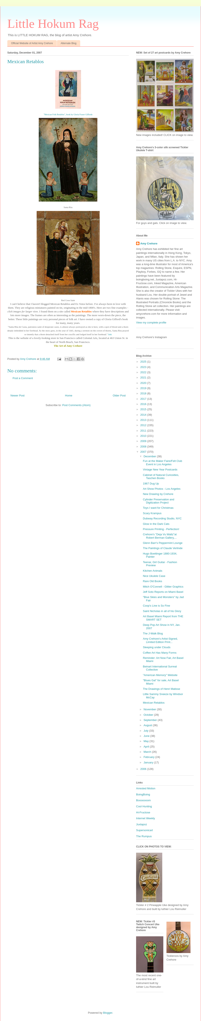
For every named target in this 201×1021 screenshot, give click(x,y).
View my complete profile (151, 322)
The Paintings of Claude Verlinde (162, 548)
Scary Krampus (152, 513)
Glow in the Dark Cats (156, 523)
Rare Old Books (152, 581)
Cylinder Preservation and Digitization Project (158, 501)
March (148, 751)
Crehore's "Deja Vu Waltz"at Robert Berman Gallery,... (160, 536)
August (148, 725)
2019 (143, 388)
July (146, 730)
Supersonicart (144, 830)
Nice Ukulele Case (154, 576)
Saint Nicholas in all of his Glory (162, 611)
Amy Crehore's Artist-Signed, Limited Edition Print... (160, 640)
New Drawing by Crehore (158, 494)
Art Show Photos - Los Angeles (161, 488)
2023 (143, 367)
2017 (143, 398)
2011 (143, 430)
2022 (143, 372)
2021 (143, 377)
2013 (143, 420)
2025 (143, 361)
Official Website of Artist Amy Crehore (32, 43)
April (147, 746)
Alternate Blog (68, 43)
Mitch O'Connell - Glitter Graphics (163, 586)
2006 (143, 769)
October (149, 714)
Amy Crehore (148, 243)
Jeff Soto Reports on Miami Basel (163, 591)
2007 (143, 451)
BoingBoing (143, 794)
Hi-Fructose (143, 812)
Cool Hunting (144, 806)
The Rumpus (144, 836)
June (147, 735)
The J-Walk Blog (153, 633)
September (151, 720)
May (146, 741)
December (150, 456)
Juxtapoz (141, 824)
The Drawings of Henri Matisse (161, 688)
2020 (143, 383)
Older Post (119, 395)
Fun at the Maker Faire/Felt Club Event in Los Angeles (162, 462)
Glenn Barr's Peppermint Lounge (162, 542)
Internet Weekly (145, 818)
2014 (143, 414)
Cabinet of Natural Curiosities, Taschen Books (161, 476)
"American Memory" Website (160, 675)
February (149, 757)
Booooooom (143, 800)
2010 (143, 435)
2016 (143, 404)
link (110, 334)
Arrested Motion (145, 788)
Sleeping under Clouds (156, 647)
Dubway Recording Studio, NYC (162, 518)
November (150, 709)
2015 (143, 409)
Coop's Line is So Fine (156, 605)
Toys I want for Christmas (158, 507)
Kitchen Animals (152, 570)
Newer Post (17, 395)
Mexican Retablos (153, 702)
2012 (143, 425)
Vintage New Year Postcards (160, 469)
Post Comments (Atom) (76, 405)
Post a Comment (23, 378)
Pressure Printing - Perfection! (161, 529)
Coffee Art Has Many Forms (159, 652)
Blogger (107, 1012)
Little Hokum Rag (53, 24)
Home (68, 395)
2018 (143, 393)
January (149, 762)
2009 (143, 441)
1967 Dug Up (151, 483)
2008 (143, 446)
